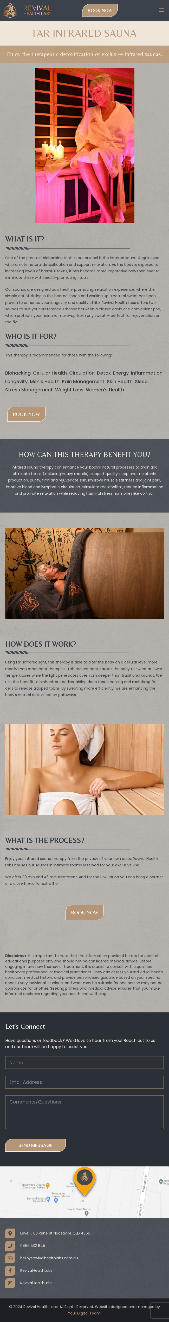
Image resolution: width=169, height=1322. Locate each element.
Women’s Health (105, 389)
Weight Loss (69, 389)
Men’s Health (45, 381)
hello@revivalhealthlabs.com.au (49, 1258)
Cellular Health (50, 373)
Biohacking (18, 373)
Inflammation (146, 373)
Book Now (100, 10)
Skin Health (120, 381)
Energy (121, 373)
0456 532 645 (32, 1246)
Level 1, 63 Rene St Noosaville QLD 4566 (55, 1233)
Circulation (82, 373)
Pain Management (83, 381)
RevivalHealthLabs (36, 1270)
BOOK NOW (84, 912)
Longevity (16, 381)
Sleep (141, 381)
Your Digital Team (84, 1313)
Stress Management (29, 389)
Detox (104, 373)
